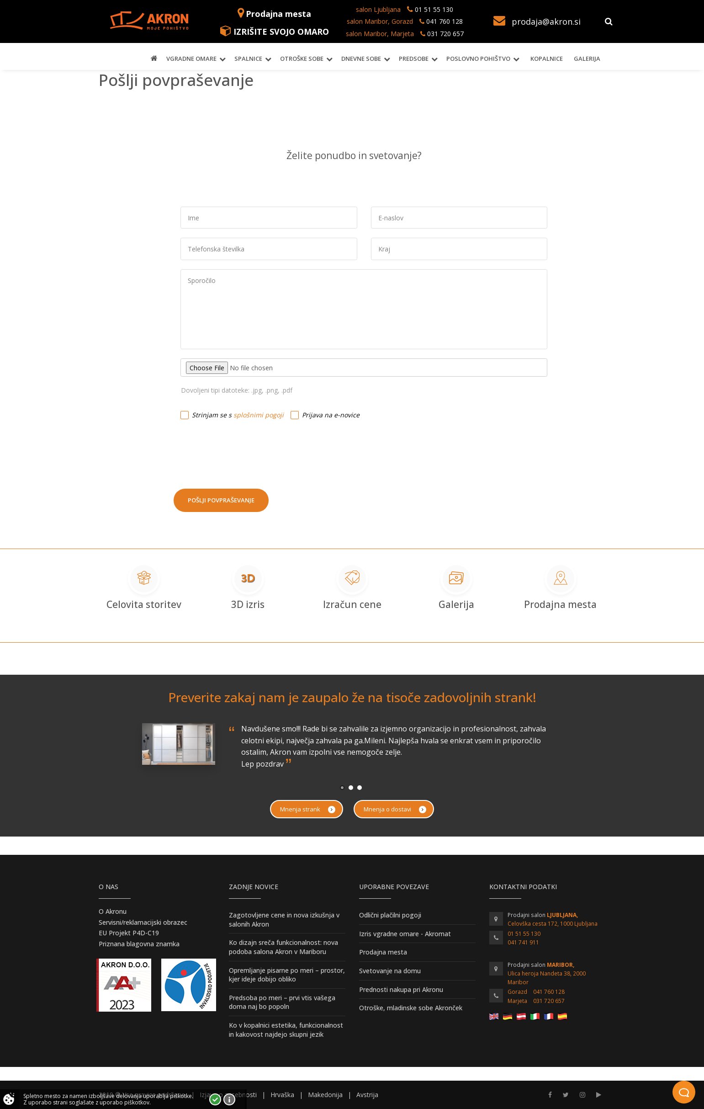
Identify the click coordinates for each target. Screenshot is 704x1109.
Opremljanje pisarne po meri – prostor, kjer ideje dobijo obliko (287, 975)
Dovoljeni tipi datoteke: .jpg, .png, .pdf (236, 390)
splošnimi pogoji (258, 415)
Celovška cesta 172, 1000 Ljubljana (553, 924)
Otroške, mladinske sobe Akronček (410, 1007)
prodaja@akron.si (546, 21)
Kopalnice (546, 58)
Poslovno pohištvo (478, 58)
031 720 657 (445, 33)
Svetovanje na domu (390, 970)
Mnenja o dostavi (395, 809)
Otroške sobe (301, 58)
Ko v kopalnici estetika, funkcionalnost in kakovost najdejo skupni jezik (286, 1030)
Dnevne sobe (361, 58)
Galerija (587, 58)
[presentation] (243, 450)
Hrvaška (282, 1094)
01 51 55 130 (434, 9)
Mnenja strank (307, 809)
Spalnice (248, 58)
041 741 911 (523, 942)
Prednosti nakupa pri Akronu (401, 989)
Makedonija (325, 1094)
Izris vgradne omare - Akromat (405, 933)
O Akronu (113, 911)
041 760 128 (443, 21)
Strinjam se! (215, 1099)
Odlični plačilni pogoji (390, 915)
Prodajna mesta (278, 13)
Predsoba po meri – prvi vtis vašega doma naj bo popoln (282, 1002)
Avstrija (367, 1094)
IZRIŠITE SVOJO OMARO (281, 31)
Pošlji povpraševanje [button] (221, 500)
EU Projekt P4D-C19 (129, 932)
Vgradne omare (191, 58)
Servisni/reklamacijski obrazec (143, 922)
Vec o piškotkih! (229, 1099)
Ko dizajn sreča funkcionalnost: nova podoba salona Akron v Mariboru (283, 947)
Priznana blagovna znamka (139, 943)
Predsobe (414, 58)
